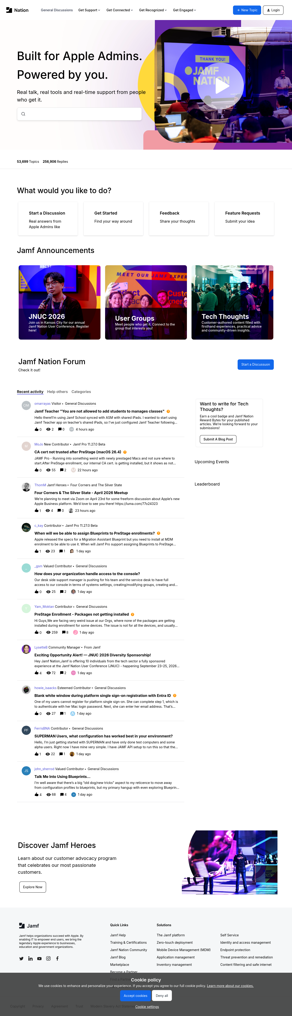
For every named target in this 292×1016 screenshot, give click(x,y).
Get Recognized (153, 10)
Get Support (89, 10)
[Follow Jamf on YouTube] (39, 958)
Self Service (229, 935)
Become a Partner (123, 972)
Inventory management (174, 965)
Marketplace (119, 965)
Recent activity (30, 391)
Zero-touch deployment (175, 942)
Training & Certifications (128, 942)
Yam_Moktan (44, 606)
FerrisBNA (42, 728)
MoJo (39, 444)
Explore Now (33, 887)
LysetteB (41, 647)
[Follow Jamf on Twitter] (21, 959)
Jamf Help (118, 935)
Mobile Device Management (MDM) (184, 950)
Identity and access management (245, 942)
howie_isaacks (46, 688)
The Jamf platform (171, 935)
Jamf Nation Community (128, 950)
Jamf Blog (118, 957)
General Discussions (57, 10)
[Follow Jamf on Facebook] (57, 958)
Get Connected (120, 10)
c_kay (39, 525)
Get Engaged (185, 10)
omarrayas (43, 403)
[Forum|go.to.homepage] (17, 10)
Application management (176, 957)
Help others (57, 391)
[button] (146, 1007)
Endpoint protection (235, 950)
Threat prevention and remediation (246, 957)
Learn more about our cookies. (230, 986)
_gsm (39, 566)
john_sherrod (44, 769)
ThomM (40, 485)
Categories (81, 391)
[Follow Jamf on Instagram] (48, 958)
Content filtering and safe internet (245, 965)
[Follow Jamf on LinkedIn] (30, 958)
